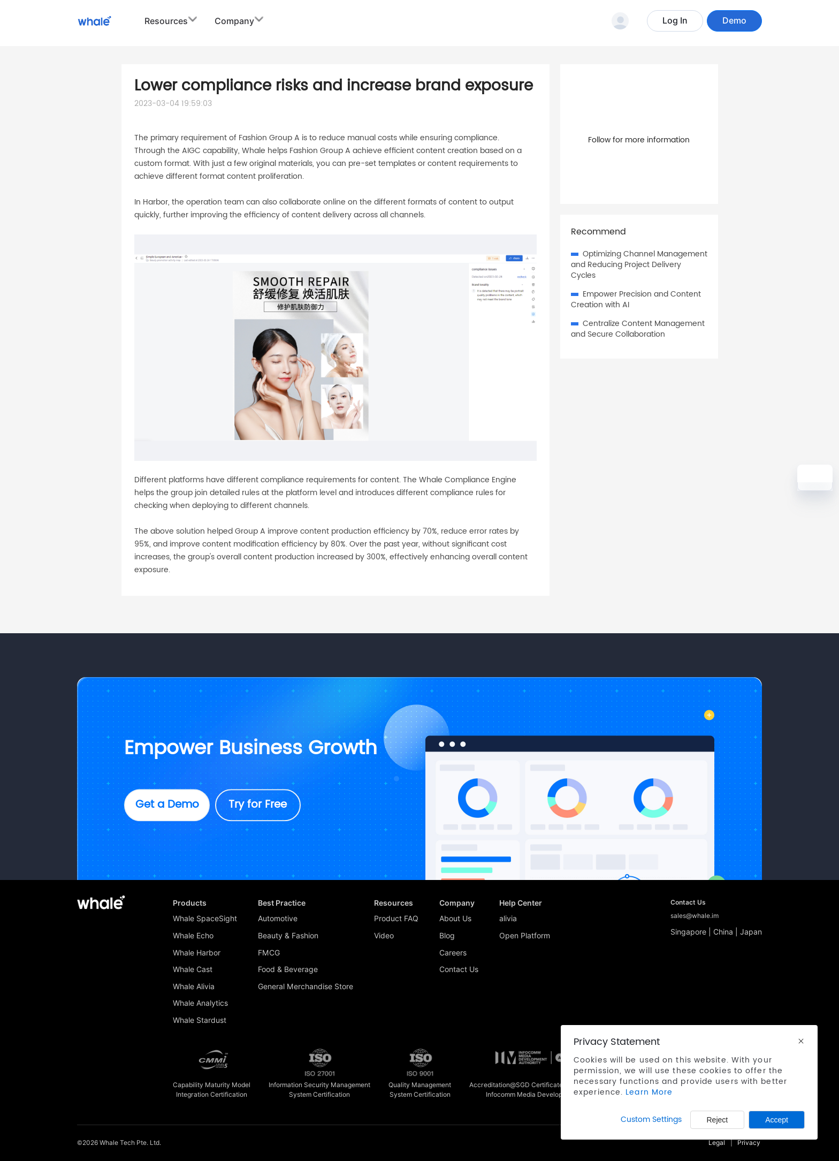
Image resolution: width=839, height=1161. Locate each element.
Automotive (278, 918)
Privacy (748, 1143)
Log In (675, 21)
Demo (734, 21)
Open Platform (524, 935)
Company (234, 21)
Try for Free (257, 805)
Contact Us (458, 969)
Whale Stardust (199, 1020)
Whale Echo (193, 935)
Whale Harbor (196, 952)
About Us (455, 918)
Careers (453, 952)
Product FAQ (396, 918)
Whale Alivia (194, 986)
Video (384, 935)
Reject (717, 1120)
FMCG (269, 952)
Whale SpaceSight (205, 918)
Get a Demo (167, 805)
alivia (508, 918)
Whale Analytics (200, 1003)
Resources (166, 21)
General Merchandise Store (305, 986)
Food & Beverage (288, 969)
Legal (716, 1143)
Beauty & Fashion (288, 935)
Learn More (649, 1092)
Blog (447, 935)
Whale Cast (192, 969)
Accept (776, 1120)
